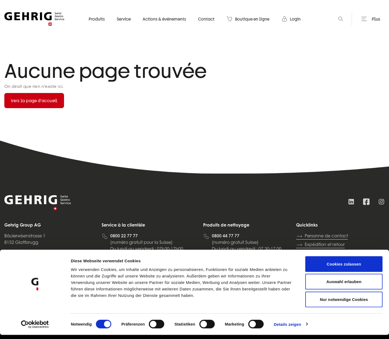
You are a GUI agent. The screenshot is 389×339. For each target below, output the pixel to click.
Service (124, 25)
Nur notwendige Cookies (344, 303)
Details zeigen (287, 328)
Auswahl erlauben (343, 286)
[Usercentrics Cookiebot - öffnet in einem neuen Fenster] (35, 328)
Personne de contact (322, 236)
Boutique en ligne (247, 25)
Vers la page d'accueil (34, 100)
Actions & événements (164, 25)
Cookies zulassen (344, 268)
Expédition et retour (320, 245)
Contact (206, 25)
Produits (97, 25)
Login (291, 25)
